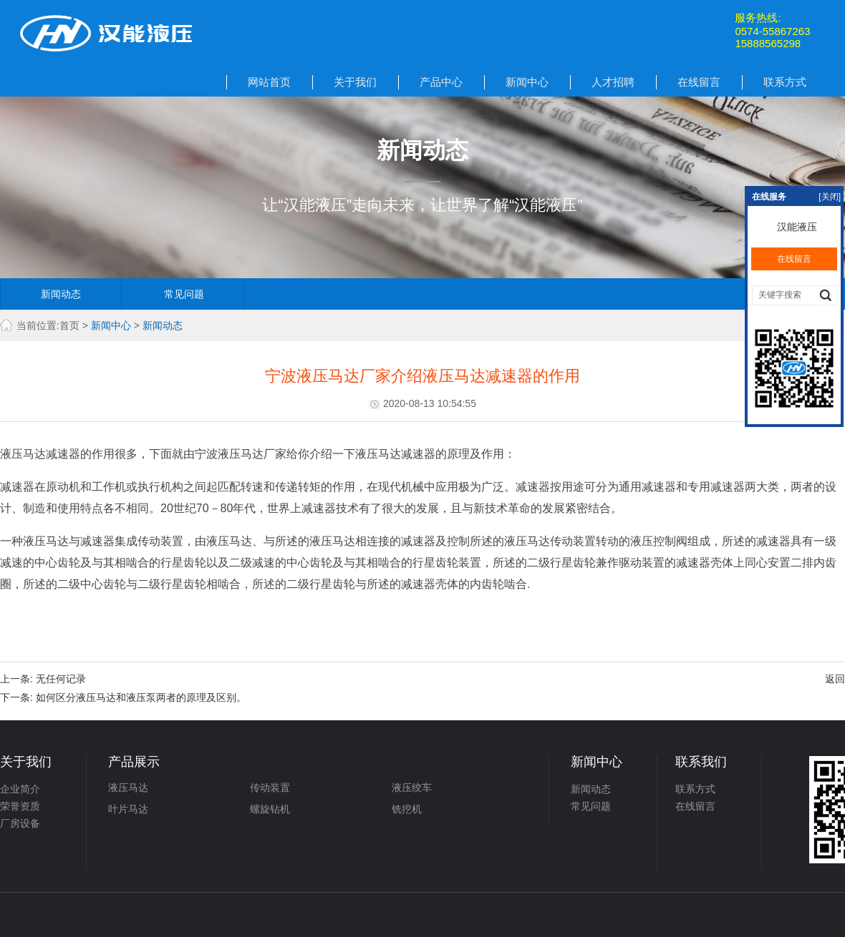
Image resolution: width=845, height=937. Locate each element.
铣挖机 (407, 809)
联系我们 (701, 762)
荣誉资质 (20, 806)
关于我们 (355, 82)
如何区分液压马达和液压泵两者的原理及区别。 (141, 697)
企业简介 (20, 789)
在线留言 (698, 82)
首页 (69, 325)
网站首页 (269, 82)
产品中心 (441, 82)
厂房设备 (20, 823)
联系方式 (784, 82)
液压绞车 (412, 787)
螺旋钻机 (270, 809)
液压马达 (128, 787)
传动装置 (270, 787)
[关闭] (830, 197)
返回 (835, 679)
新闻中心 (527, 82)
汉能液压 (794, 226)
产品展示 (134, 762)
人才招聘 (613, 82)
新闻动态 (61, 294)
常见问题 (184, 294)
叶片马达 (128, 809)
